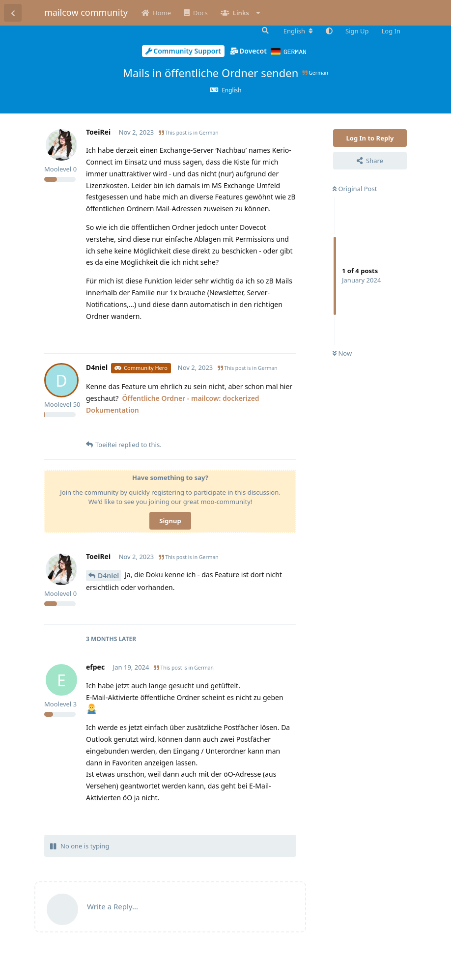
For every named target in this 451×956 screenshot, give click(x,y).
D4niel (108, 575)
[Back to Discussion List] (13, 13)
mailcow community (86, 12)
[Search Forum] (264, 30)
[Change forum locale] (298, 31)
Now (342, 352)
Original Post (355, 188)
